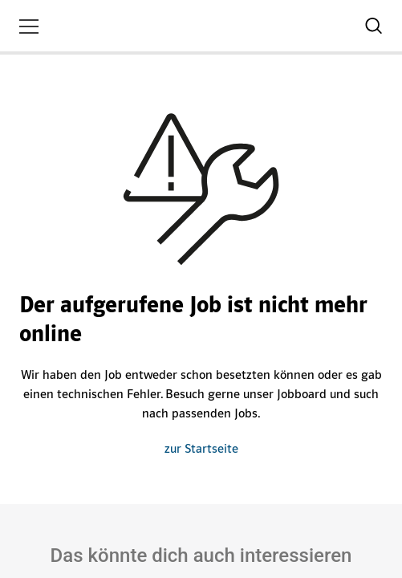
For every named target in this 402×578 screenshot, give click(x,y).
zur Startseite (201, 449)
